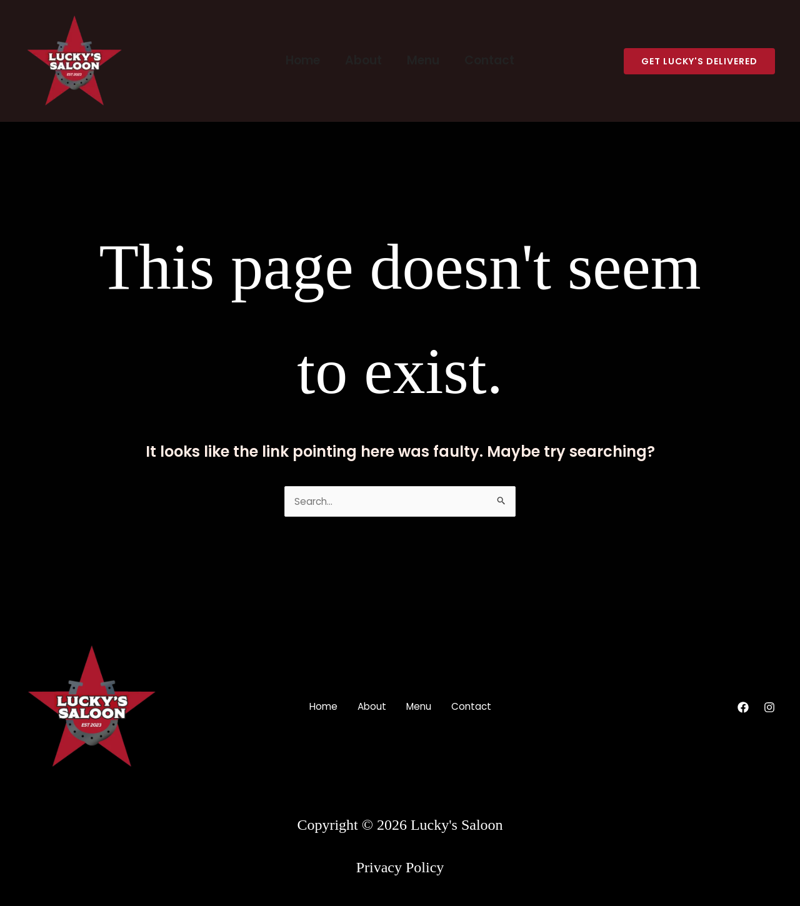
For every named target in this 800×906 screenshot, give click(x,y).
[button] (699, 61)
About (364, 60)
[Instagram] (769, 708)
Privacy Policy (400, 868)
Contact (487, 60)
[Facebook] (743, 708)
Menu (422, 60)
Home (305, 60)
